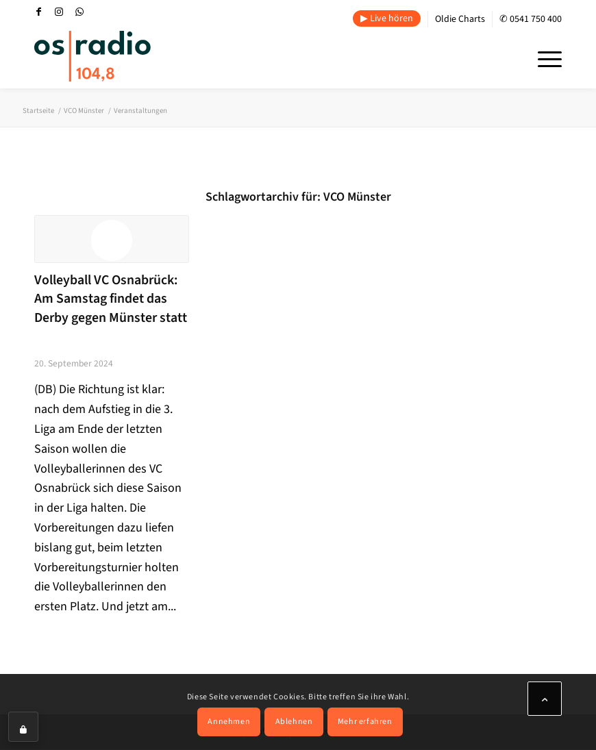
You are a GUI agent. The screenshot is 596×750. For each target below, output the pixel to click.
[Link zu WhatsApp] (79, 11)
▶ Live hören (386, 18)
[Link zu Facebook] (38, 11)
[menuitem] (387, 19)
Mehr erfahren (365, 721)
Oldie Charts (460, 19)
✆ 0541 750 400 (530, 19)
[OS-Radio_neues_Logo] (92, 56)
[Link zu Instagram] (59, 11)
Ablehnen (294, 721)
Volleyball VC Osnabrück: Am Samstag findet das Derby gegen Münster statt (110, 299)
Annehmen (229, 721)
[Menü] (543, 57)
